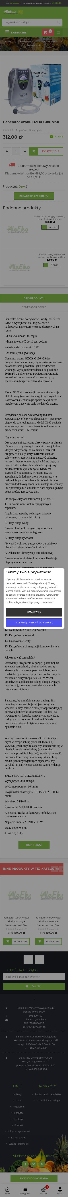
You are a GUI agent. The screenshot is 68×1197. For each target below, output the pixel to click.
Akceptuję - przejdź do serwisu (34, 622)
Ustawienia (34, 612)
